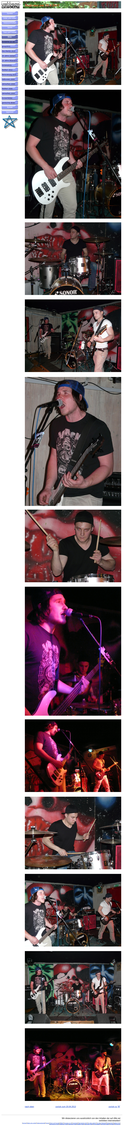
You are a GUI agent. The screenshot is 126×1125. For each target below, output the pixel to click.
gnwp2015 (75, 1123)
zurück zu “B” (114, 1107)
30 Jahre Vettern (92, 1123)
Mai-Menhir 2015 (83, 1123)
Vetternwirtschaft (41, 1123)
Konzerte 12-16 (68, 1123)
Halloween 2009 (64, 1124)
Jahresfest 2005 (88, 1124)
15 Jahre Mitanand (101, 1123)
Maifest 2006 (80, 1124)
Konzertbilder (96, 1124)
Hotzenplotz (110, 1123)
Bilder (61, 1123)
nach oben (29, 1107)
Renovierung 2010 (54, 1124)
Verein (47, 1123)
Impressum (117, 1124)
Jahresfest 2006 (72, 1124)
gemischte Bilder (105, 1124)
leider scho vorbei (31, 1123)
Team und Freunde (54, 1123)
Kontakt (112, 1124)
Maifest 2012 (117, 1123)
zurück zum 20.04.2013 (65, 1107)
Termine (24, 1123)
